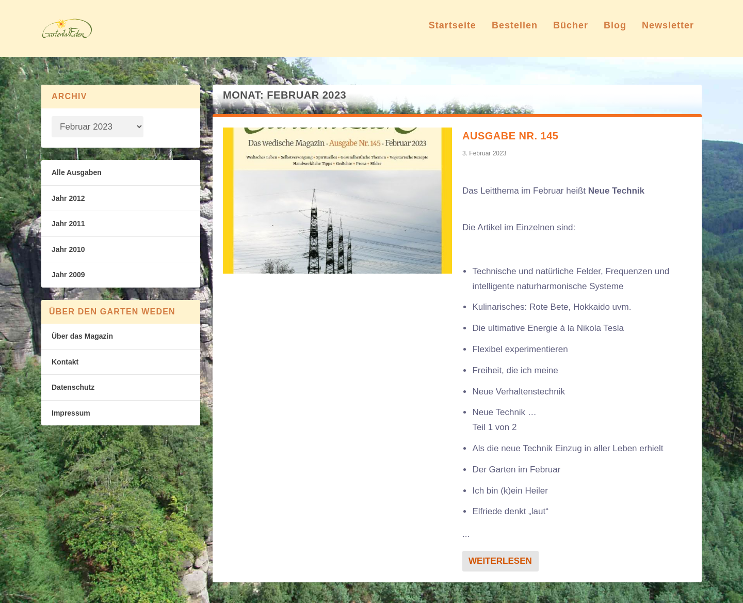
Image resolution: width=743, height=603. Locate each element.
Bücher (570, 33)
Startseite (452, 33)
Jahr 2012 (68, 198)
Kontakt (65, 362)
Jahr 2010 (68, 249)
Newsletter (668, 33)
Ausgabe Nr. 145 (510, 135)
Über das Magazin (82, 336)
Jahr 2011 (68, 223)
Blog (615, 33)
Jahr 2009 (68, 275)
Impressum (71, 413)
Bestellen (515, 33)
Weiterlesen (500, 561)
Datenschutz (73, 387)
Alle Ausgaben (77, 172)
